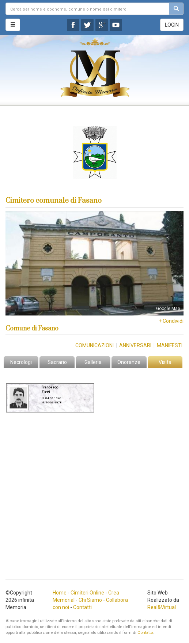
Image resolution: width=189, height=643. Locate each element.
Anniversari (135, 345)
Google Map (168, 308)
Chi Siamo (90, 600)
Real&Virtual (161, 607)
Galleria (93, 362)
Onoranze (128, 362)
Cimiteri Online (87, 593)
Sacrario (57, 362)
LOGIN (172, 25)
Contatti (82, 607)
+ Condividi (171, 321)
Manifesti (169, 345)
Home (60, 593)
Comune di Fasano (31, 329)
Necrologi (21, 362)
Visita (165, 362)
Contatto (145, 632)
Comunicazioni (94, 345)
